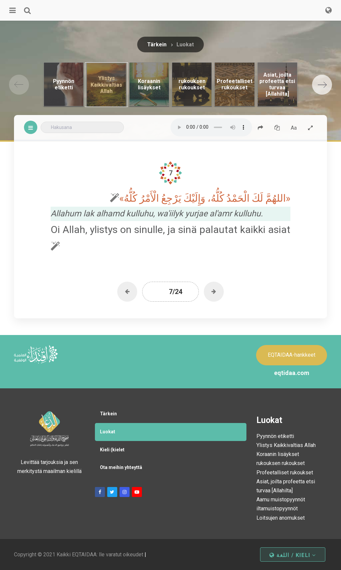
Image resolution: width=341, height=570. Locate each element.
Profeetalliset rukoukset (284, 472)
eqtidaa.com (291, 372)
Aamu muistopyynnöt (280, 499)
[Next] (322, 85)
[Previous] (19, 85)
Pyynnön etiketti (275, 436)
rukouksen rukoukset (280, 463)
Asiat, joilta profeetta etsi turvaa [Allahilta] (285, 486)
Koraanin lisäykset (277, 454)
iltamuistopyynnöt (277, 508)
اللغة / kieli (292, 555)
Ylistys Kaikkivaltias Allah (286, 445)
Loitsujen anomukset (280, 518)
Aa (294, 128)
